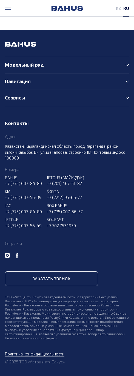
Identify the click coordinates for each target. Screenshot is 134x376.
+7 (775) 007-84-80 (23, 183)
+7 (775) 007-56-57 (65, 211)
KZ (118, 8)
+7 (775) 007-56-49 (23, 225)
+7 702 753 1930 (61, 225)
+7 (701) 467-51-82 (64, 183)
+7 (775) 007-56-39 (23, 197)
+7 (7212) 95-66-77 (64, 197)
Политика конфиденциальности (34, 353)
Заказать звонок (51, 278)
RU (126, 8)
